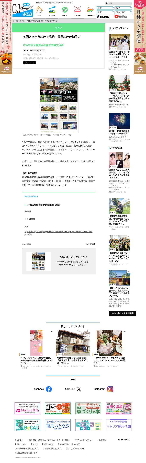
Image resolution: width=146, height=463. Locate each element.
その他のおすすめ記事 (123, 313)
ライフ (22, 21)
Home (15, 21)
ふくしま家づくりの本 (76, 449)
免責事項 (102, 440)
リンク (35, 444)
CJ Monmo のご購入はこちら (27, 449)
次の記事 (90, 244)
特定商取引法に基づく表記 (70, 444)
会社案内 (19, 440)
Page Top (122, 439)
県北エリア (34, 51)
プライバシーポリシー (84, 440)
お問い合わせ (48, 444)
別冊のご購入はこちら (53, 449)
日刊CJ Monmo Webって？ (26, 453)
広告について (21, 444)
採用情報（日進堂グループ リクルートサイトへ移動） (49, 440)
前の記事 (27, 244)
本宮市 (26, 51)
